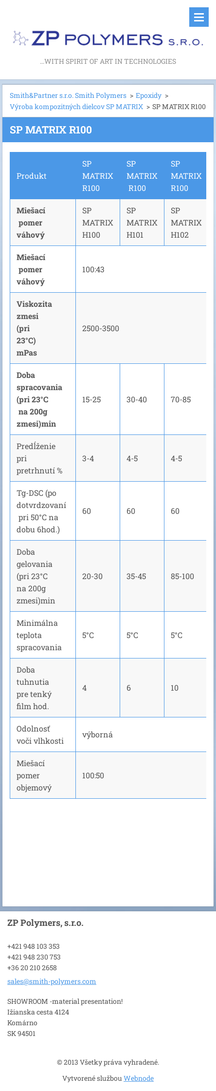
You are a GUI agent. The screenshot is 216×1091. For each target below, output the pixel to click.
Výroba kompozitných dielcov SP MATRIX (76, 106)
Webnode (139, 1078)
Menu (199, 17)
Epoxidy (149, 95)
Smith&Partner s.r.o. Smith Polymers (68, 95)
